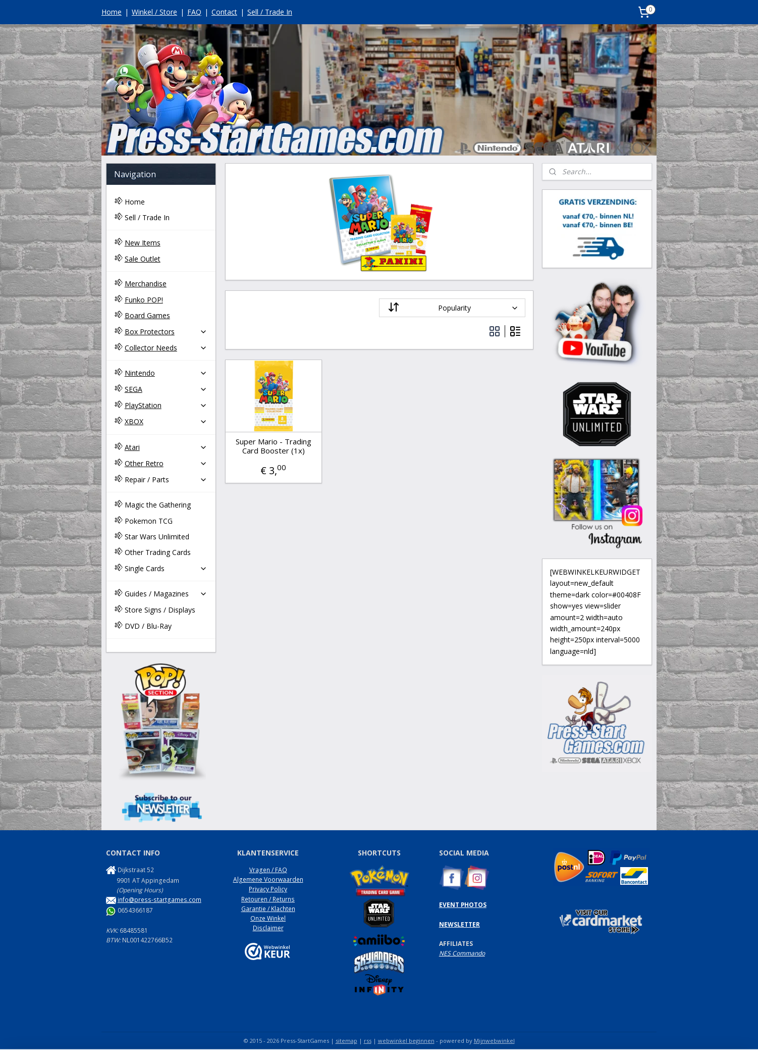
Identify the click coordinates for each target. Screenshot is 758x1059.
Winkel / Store (154, 12)
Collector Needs (166, 347)
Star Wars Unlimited (157, 536)
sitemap (346, 1040)
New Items (142, 242)
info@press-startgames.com (159, 899)
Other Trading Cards (158, 552)
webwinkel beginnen (406, 1040)
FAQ (194, 12)
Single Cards (166, 568)
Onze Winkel (268, 918)
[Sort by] (452, 308)
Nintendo (166, 373)
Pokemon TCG (149, 521)
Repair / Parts (166, 479)
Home (111, 12)
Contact (224, 12)
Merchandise (146, 283)
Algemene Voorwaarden (268, 879)
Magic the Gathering (158, 505)
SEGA (166, 389)
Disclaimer (268, 928)
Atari (166, 447)
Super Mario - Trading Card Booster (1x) (273, 446)
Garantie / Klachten (268, 908)
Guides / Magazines (166, 593)
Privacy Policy (268, 889)
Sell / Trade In (269, 12)
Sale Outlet (142, 259)
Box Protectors (166, 331)
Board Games (147, 315)
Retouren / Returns (268, 899)
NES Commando (462, 953)
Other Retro (166, 463)
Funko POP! (144, 300)
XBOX (166, 421)
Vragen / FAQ (268, 870)
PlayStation (166, 405)
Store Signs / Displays (160, 610)
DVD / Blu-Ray (148, 626)
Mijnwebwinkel (494, 1040)
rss (367, 1040)
